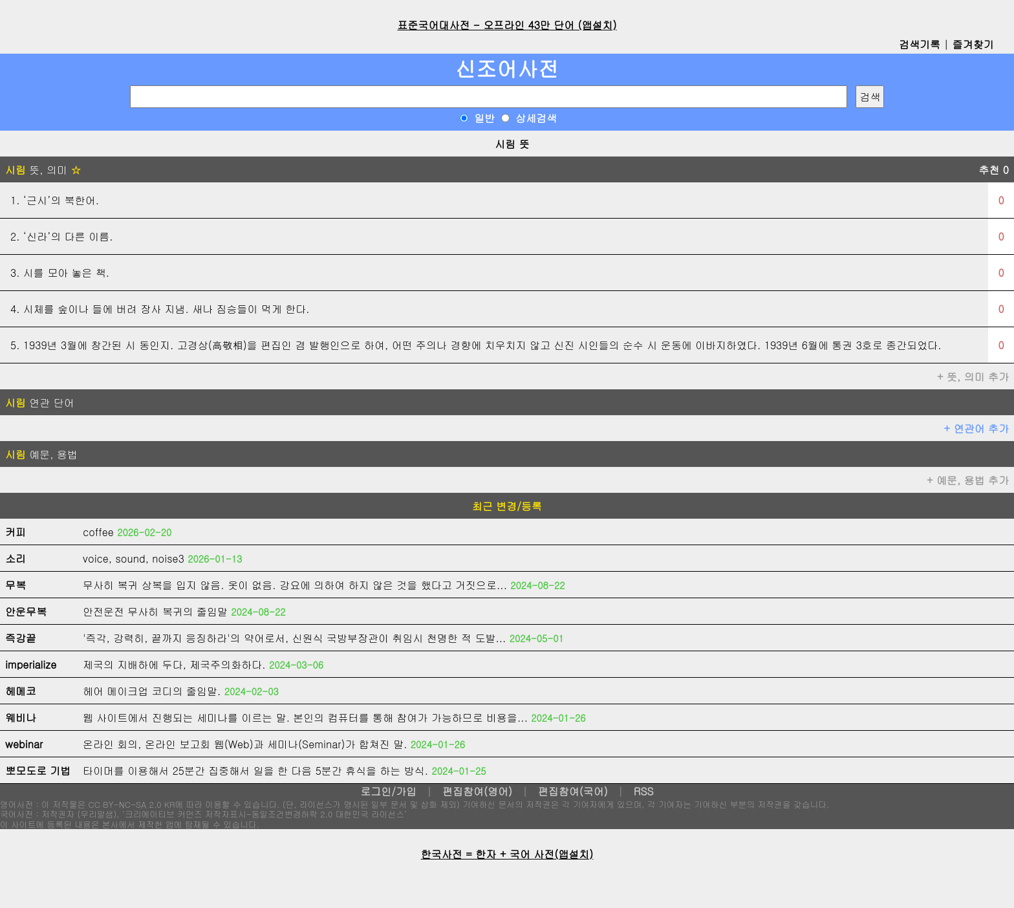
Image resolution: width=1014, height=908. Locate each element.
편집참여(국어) (573, 791)
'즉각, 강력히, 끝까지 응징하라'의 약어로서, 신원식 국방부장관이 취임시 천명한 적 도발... (294, 638)
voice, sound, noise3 (133, 558)
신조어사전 (507, 68)
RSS (644, 791)
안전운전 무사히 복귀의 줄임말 (155, 611)
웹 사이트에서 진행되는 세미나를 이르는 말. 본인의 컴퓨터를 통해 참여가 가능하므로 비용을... (305, 717)
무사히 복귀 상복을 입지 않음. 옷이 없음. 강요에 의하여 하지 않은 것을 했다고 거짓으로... (295, 585)
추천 (993, 169)
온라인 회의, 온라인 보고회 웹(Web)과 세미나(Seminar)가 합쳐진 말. (245, 744)
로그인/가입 (388, 791)
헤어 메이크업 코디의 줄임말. (152, 691)
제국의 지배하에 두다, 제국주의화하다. (174, 664)
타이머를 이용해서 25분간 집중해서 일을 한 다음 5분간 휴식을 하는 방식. (255, 770)
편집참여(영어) (477, 791)
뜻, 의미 (43, 169)
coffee (98, 531)
